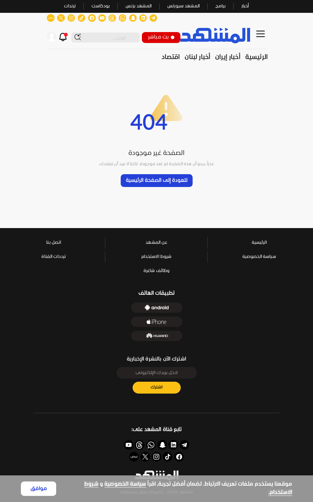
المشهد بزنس (139, 6)
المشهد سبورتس (183, 6)
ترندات (70, 6)
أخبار (245, 6)
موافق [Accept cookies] (38, 488)
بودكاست (100, 6)
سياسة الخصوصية (125, 484)
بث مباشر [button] (161, 37)
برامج (220, 6)
